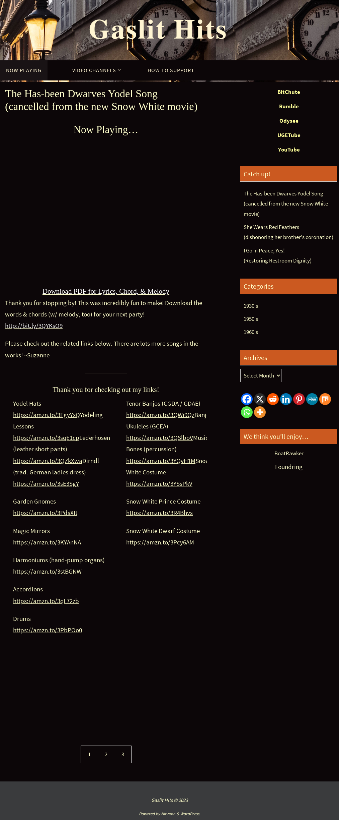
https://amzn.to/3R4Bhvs (159, 513)
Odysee (289, 120)
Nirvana (168, 814)
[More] (260, 412)
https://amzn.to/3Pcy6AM (160, 542)
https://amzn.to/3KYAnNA (47, 542)
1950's (251, 319)
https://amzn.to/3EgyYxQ (46, 415)
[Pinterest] (299, 399)
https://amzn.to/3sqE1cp (46, 437)
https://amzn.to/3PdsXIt (45, 513)
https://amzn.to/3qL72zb (46, 601)
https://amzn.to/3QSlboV (159, 437)
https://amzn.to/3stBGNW (47, 571)
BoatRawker (289, 453)
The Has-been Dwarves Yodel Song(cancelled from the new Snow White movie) (286, 204)
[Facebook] (247, 399)
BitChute (288, 92)
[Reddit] (273, 399)
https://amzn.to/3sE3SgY (46, 483)
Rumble (289, 106)
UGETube (289, 135)
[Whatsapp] (247, 412)
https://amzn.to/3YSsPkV (159, 483)
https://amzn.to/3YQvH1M (160, 461)
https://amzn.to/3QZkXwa (47, 461)
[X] (260, 399)
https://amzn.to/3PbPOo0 (47, 630)
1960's (251, 332)
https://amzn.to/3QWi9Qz (160, 415)
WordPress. (190, 814)
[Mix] (325, 399)
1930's (251, 305)
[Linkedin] (286, 399)
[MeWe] (312, 399)
